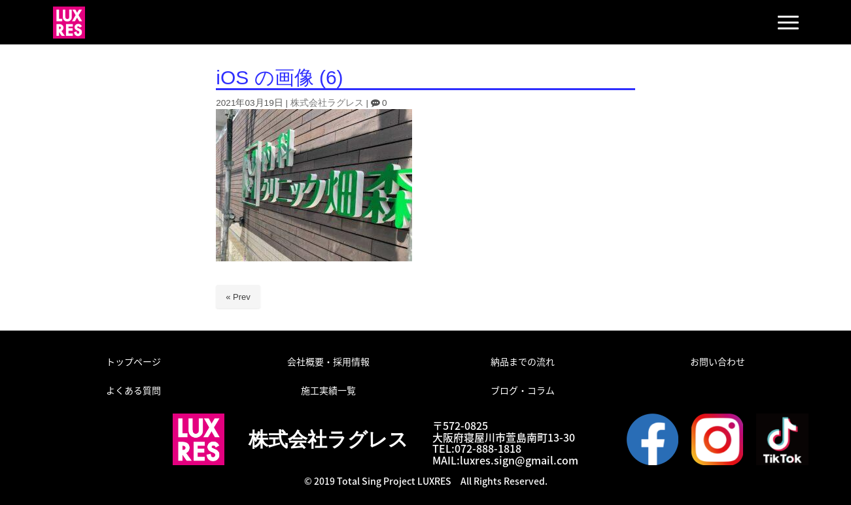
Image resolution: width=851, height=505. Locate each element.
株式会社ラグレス (327, 103)
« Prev (238, 297)
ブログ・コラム (523, 390)
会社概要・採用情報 (328, 361)
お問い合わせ (717, 361)
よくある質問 (133, 390)
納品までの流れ (523, 361)
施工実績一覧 (328, 390)
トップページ (133, 361)
